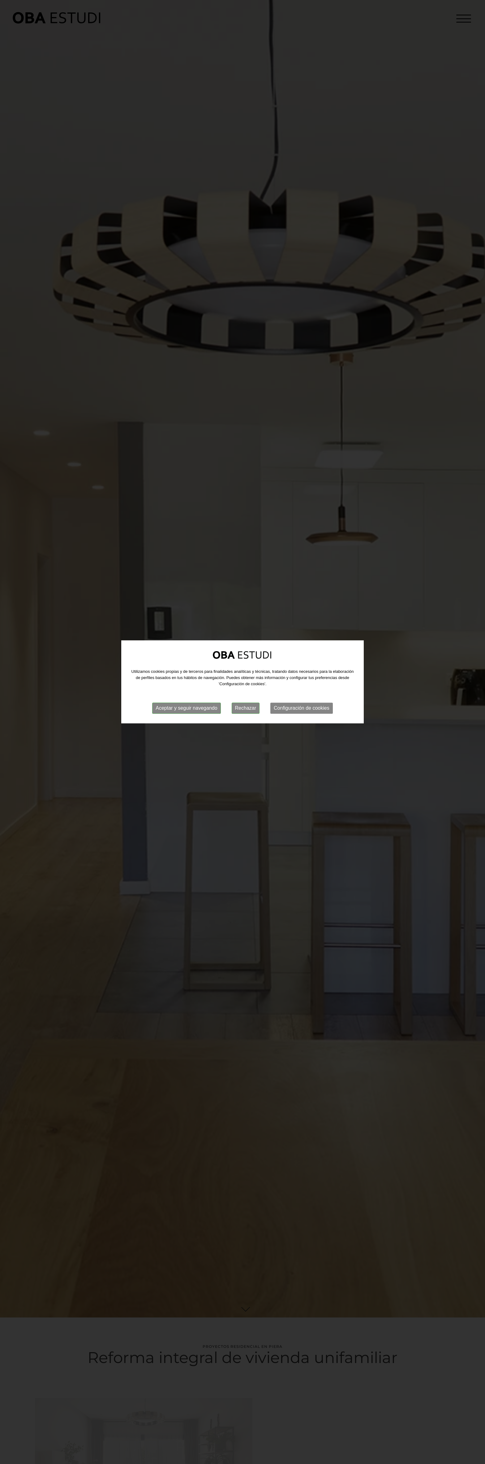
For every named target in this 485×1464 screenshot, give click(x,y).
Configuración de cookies (301, 674)
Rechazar (245, 674)
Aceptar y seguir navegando (186, 674)
